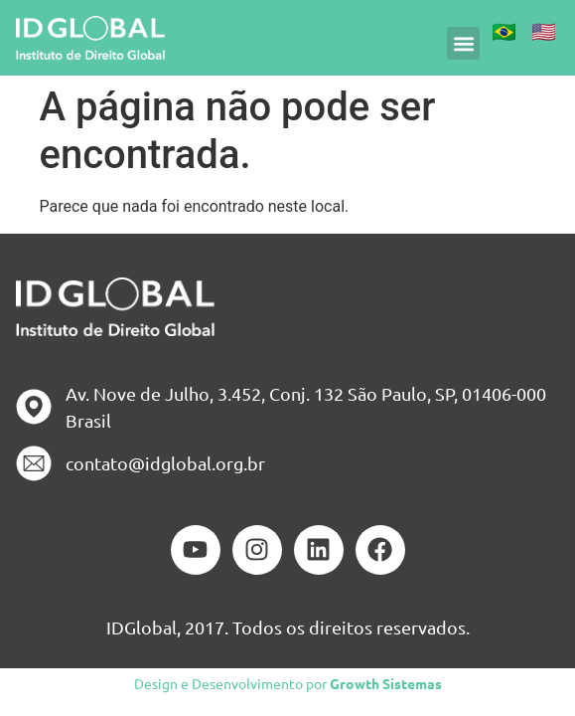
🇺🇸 (543, 30)
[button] (463, 43)
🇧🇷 (504, 30)
